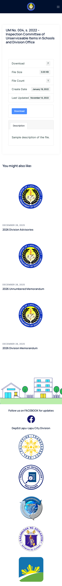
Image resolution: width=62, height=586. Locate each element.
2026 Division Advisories (17, 229)
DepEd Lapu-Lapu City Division (31, 428)
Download (19, 111)
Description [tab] (19, 125)
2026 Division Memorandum (20, 348)
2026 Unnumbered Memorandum (23, 289)
